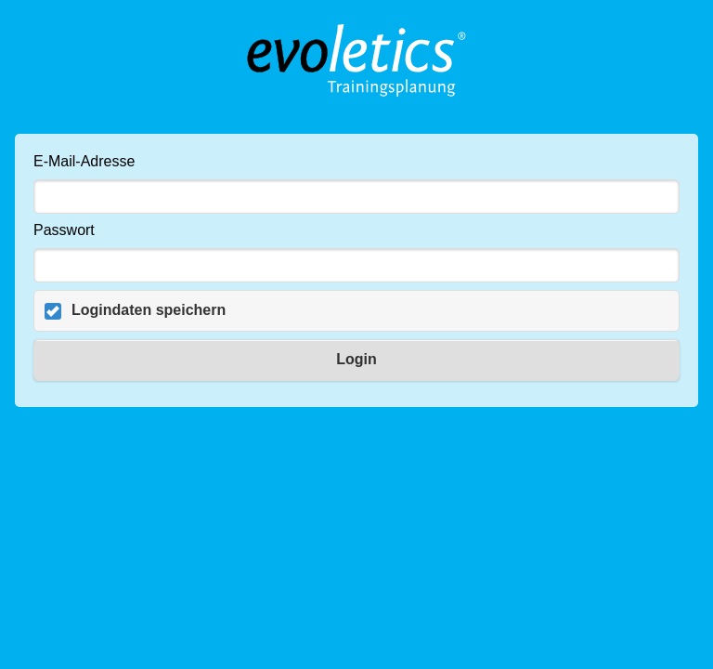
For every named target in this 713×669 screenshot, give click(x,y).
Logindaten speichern (148, 310)
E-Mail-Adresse (84, 161)
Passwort (64, 230)
